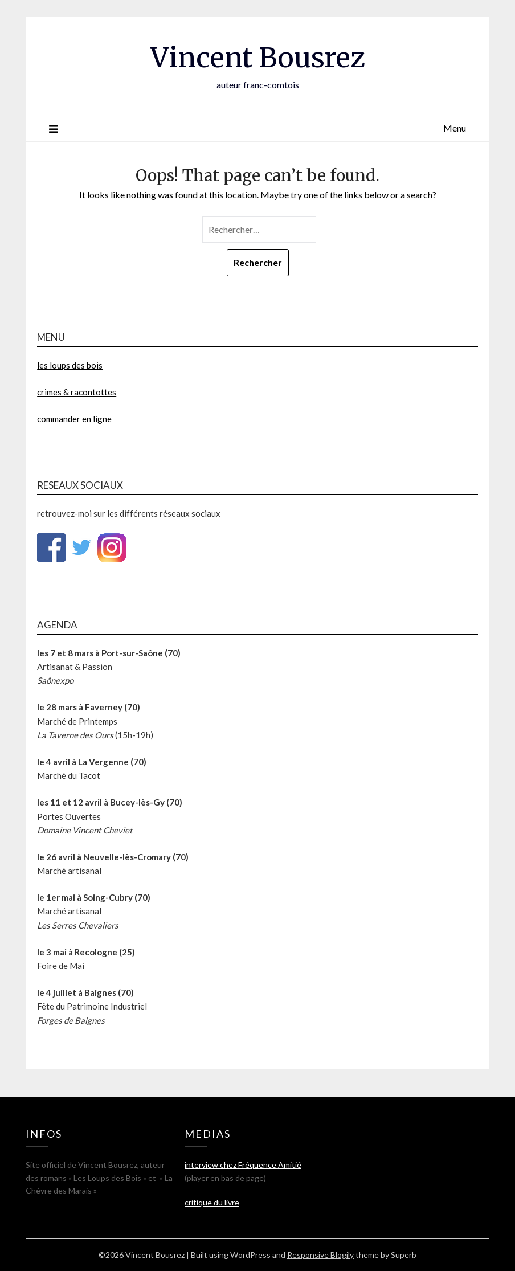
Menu (454, 127)
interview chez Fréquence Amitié (243, 1165)
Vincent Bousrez (257, 57)
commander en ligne (74, 419)
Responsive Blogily (320, 1255)
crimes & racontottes (76, 392)
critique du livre (212, 1202)
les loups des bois (70, 365)
